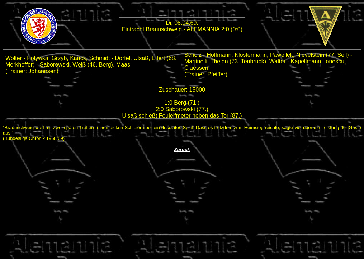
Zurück (182, 149)
